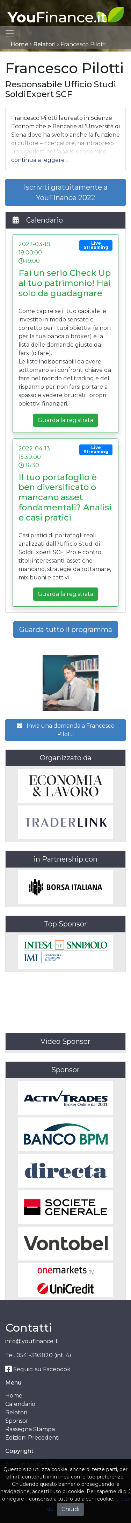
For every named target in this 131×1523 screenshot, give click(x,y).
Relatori (44, 44)
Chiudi (70, 1509)
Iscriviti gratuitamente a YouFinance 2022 (66, 192)
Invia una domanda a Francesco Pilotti (66, 729)
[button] (39, 160)
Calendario (20, 1404)
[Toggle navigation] (10, 33)
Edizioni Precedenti (32, 1437)
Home (19, 44)
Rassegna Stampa (30, 1429)
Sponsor (16, 1420)
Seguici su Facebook (38, 1369)
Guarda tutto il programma (65, 629)
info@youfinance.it (31, 1341)
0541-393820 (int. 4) (43, 1355)
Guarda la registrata (65, 420)
